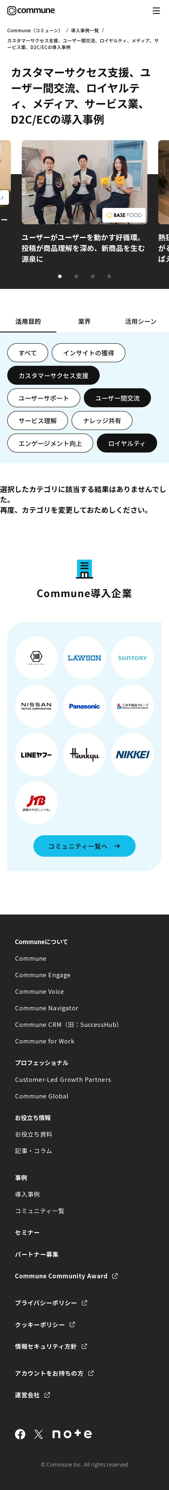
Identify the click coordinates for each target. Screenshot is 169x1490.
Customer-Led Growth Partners (63, 1079)
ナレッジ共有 (102, 420)
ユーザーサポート (43, 397)
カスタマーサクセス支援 (53, 375)
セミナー (27, 1232)
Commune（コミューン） (35, 30)
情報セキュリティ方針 (46, 1346)
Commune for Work (45, 1040)
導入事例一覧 (85, 30)
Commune (31, 958)
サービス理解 (37, 420)
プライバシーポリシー (46, 1302)
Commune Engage (43, 974)
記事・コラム (33, 1150)
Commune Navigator (46, 1007)
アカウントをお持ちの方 (49, 1373)
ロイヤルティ (127, 443)
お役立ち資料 (33, 1134)
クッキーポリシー (40, 1324)
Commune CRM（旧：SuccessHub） (69, 1024)
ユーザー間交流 (117, 397)
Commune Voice (39, 991)
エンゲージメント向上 (50, 443)
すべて (27, 352)
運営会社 (27, 1394)
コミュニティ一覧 (39, 1210)
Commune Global (41, 1095)
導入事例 (27, 1194)
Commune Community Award (61, 1275)
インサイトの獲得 (88, 352)
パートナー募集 (37, 1254)
